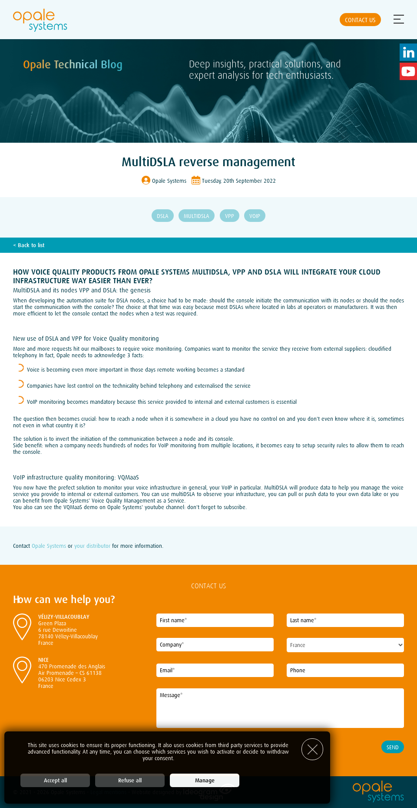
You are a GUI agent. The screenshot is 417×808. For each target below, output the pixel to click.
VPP (229, 216)
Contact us (360, 20)
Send (393, 747)
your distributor (92, 546)
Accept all (55, 780)
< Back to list (28, 245)
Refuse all (130, 780)
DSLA (163, 216)
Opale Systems (49, 546)
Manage (205, 780)
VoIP (254, 216)
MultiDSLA (196, 216)
